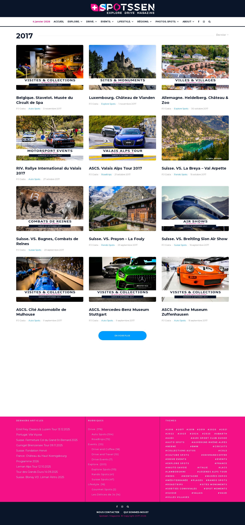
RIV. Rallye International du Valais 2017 (48, 170)
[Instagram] (204, 21)
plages (198, 480)
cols (223, 451)
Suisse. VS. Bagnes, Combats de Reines (47, 241)
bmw (195, 446)
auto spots (176, 442)
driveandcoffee (215, 455)
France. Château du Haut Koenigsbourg (41, 456)
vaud (223, 493)
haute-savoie (177, 467)
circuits (221, 446)
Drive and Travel (102, 454)
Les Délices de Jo (103, 494)
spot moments (216, 489)
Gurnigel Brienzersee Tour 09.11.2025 (39, 445)
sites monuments (214, 484)
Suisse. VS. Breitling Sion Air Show (195, 239)
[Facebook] (198, 21)
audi (170, 438)
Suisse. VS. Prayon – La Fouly (116, 239)
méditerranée (177, 480)
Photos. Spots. (166, 21)
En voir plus (122, 335)
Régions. (143, 21)
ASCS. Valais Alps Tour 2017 (115, 168)
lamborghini (176, 472)
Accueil (59, 21)
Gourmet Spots (102, 489)
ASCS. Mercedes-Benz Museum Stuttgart (119, 312)
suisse (172, 493)
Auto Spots (34, 108)
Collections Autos (181, 451)
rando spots (217, 480)
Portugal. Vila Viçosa (29, 434)
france (222, 463)
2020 (213, 429)
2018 (191, 429)
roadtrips (175, 484)
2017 (181, 429)
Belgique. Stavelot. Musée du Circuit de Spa (44, 100)
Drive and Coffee (103, 449)
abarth (221, 434)
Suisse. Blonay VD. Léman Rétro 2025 (40, 477)
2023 (183, 434)
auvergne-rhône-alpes (210, 442)
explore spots (178, 463)
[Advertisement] (122, 385)
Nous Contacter (108, 512)
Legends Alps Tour (213, 472)
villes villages (178, 497)
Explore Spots (108, 103)
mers (171, 476)
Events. (106, 21)
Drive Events (100, 459)
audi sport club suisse (210, 438)
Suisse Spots (35, 249)
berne (171, 446)
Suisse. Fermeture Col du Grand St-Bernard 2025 (46, 440)
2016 (170, 429)
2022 (170, 434)
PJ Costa (20, 108)
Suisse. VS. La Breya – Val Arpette (194, 168)
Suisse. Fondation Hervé (31, 450)
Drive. (90, 21)
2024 (195, 434)
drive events (176, 459)
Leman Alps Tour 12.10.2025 (33, 466)
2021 (224, 429)
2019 (202, 429)
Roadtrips (106, 174)
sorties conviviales (182, 489)
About (187, 21)
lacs (223, 467)
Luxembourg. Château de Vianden (122, 98)
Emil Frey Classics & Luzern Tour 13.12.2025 (43, 429)
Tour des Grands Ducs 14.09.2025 (37, 472)
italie (203, 467)
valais (198, 493)
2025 (207, 434)
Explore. (73, 21)
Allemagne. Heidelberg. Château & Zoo (195, 100)
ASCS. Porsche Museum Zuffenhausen (184, 312)
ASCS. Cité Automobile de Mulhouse (41, 312)
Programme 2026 (27, 461)
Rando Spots (180, 174)
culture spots (178, 455)
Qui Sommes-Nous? (136, 512)
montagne (190, 476)
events (222, 459)
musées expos (217, 476)
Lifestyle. (124, 21)
